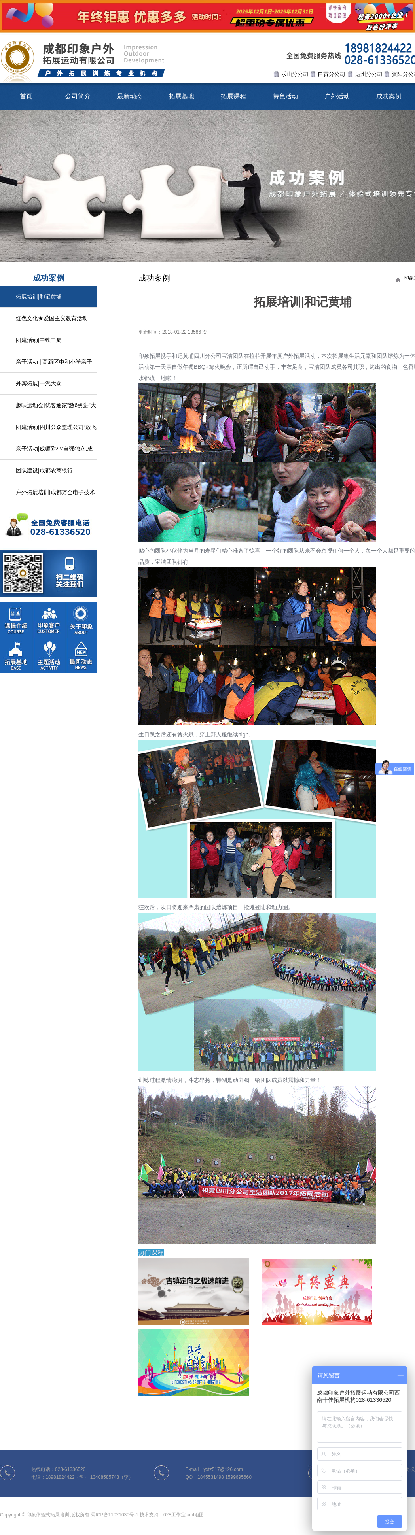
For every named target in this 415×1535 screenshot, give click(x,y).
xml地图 (195, 1515)
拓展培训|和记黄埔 (39, 296)
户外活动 (337, 96)
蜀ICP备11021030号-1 (114, 1515)
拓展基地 (181, 96)
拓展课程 (233, 96)
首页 (26, 96)
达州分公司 (369, 74)
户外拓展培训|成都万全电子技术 (55, 492)
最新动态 (129, 96)
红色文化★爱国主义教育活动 (52, 318)
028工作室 (174, 1515)
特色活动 (285, 96)
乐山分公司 (295, 74)
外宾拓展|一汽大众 (39, 383)
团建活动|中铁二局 (39, 340)
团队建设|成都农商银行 (44, 470)
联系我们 (48, 550)
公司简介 (78, 96)
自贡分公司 (331, 74)
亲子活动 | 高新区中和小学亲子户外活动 (54, 366)
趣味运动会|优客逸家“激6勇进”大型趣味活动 (56, 409)
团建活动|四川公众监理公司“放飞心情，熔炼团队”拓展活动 (56, 431)
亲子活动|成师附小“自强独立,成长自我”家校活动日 (54, 453)
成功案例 (389, 96)
